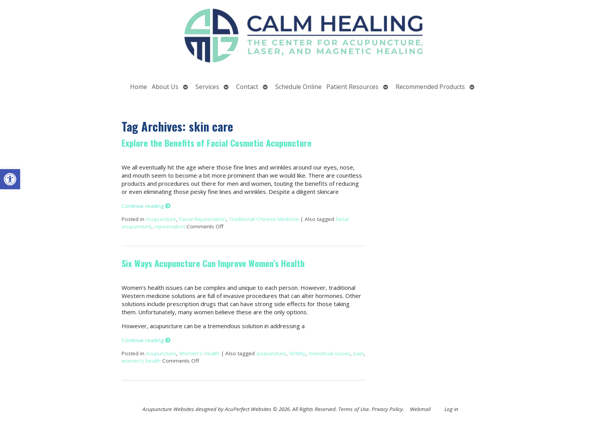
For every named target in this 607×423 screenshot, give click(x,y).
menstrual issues (329, 353)
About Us (165, 86)
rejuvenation (169, 226)
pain (358, 353)
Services (207, 86)
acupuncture (271, 353)
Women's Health (199, 353)
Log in (451, 409)
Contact (247, 86)
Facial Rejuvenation (202, 219)
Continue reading (146, 205)
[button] (10, 179)
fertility (297, 353)
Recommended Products (430, 86)
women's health (141, 360)
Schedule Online (298, 86)
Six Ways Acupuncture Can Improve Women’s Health (213, 263)
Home (138, 86)
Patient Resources (352, 86)
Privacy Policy (387, 409)
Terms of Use (353, 409)
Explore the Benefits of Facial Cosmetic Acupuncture (217, 142)
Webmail (420, 409)
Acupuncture (161, 219)
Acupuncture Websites (168, 409)
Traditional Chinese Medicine (264, 219)
